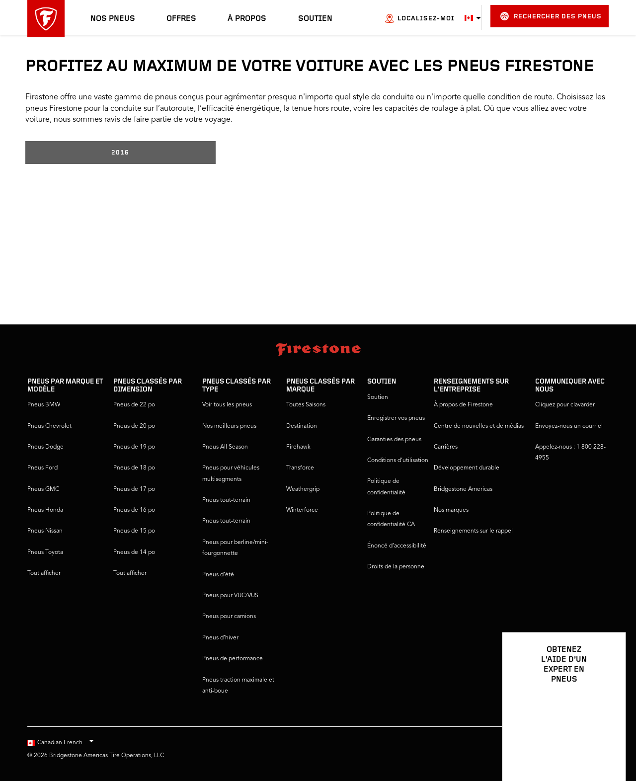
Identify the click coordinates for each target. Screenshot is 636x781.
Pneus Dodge (45, 447)
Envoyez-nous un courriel (569, 426)
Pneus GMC (43, 489)
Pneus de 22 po (134, 405)
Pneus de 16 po (134, 510)
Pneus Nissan (45, 531)
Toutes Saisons (305, 405)
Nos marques (451, 510)
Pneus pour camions (229, 617)
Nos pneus (112, 19)
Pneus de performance (232, 659)
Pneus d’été (218, 575)
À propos (247, 19)
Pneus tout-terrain (226, 500)
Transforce (300, 468)
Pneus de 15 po (134, 531)
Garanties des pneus (394, 440)
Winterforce (302, 510)
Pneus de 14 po (134, 552)
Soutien (315, 19)
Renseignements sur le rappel (473, 531)
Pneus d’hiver (220, 638)
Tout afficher (44, 573)
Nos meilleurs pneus (229, 426)
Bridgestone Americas (463, 489)
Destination (301, 426)
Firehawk (298, 447)
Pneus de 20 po (134, 426)
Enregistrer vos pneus (396, 418)
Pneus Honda (45, 510)
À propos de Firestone (463, 405)
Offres (181, 19)
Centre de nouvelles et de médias (479, 426)
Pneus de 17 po (134, 489)
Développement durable (466, 468)
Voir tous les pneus (227, 405)
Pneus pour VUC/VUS (230, 596)
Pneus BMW (43, 405)
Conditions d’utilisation (397, 461)
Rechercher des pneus (551, 16)
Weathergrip (302, 489)
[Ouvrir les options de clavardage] (607, 744)
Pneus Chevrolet (49, 426)
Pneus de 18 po (134, 468)
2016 (120, 153)
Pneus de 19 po (134, 447)
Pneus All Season (225, 447)
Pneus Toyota (45, 552)
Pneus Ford (42, 468)
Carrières (446, 447)
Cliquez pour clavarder (565, 405)
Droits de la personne (395, 567)
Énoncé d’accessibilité (396, 546)
